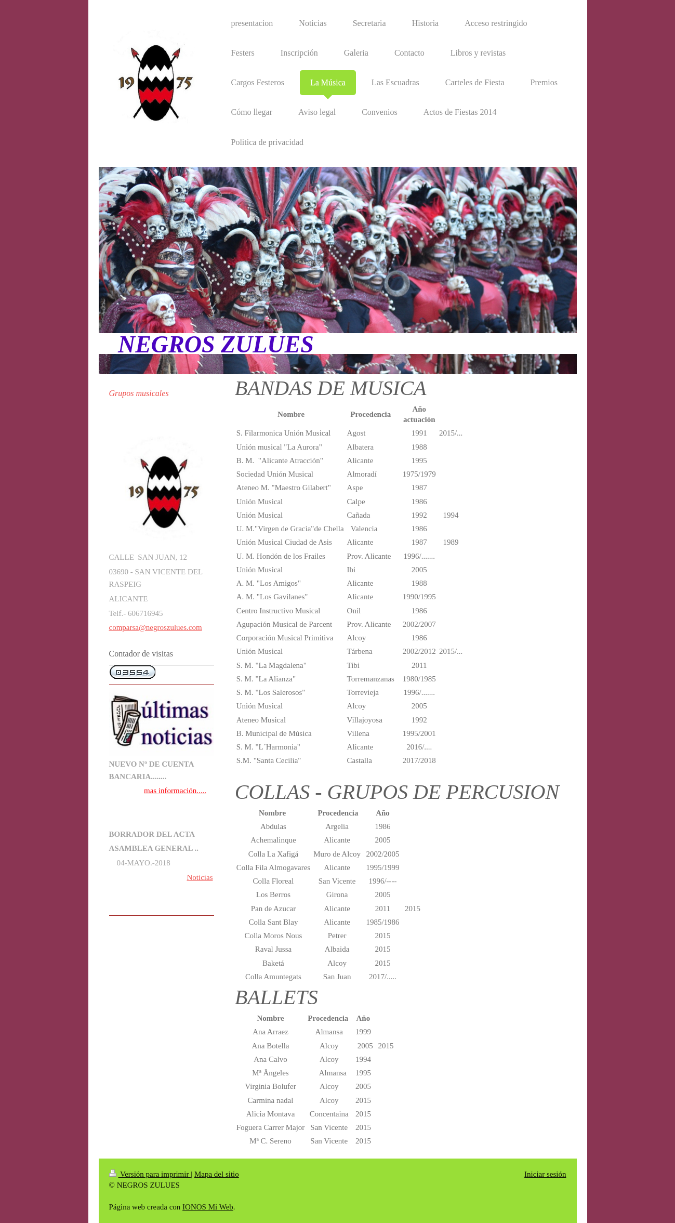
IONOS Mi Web (207, 1207)
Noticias (200, 877)
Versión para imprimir (150, 1174)
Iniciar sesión (545, 1174)
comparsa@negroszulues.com (155, 627)
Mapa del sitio (216, 1174)
